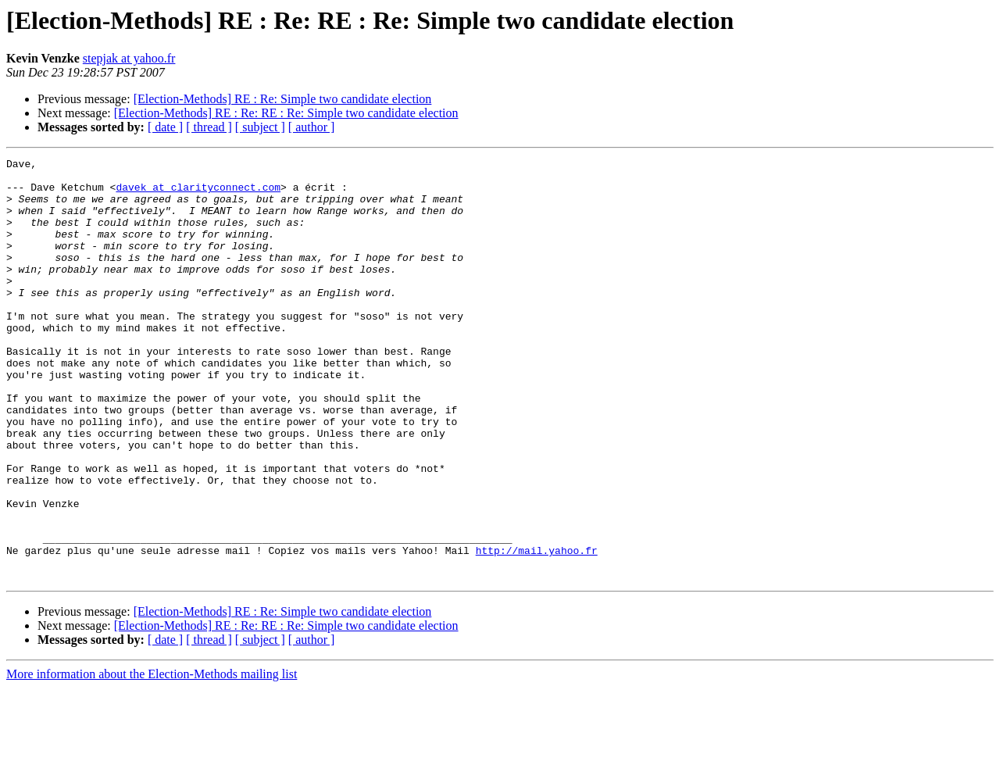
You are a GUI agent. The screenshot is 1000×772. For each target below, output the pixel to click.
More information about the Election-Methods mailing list (151, 758)
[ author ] (311, 127)
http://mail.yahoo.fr (537, 630)
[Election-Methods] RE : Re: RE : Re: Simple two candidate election (286, 113)
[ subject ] (260, 127)
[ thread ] (209, 127)
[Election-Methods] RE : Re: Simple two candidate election (283, 98)
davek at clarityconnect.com (198, 194)
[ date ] (165, 127)
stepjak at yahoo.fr (129, 58)
